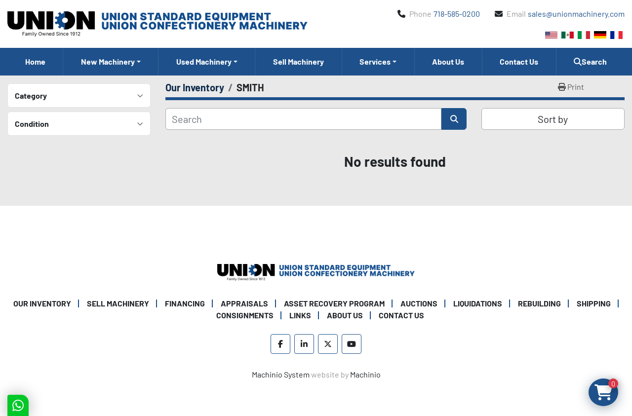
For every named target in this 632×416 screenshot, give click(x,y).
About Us (448, 61)
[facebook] (280, 344)
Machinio (365, 374)
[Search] (303, 119)
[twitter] (328, 344)
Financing (185, 303)
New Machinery (108, 61)
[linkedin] (304, 344)
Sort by (553, 119)
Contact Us (519, 61)
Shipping (594, 303)
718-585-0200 (457, 13)
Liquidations (477, 303)
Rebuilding (539, 303)
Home (35, 61)
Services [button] (375, 61)
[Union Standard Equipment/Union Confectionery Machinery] (316, 271)
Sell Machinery (298, 61)
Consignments (245, 315)
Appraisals (244, 303)
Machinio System (281, 374)
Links (300, 315)
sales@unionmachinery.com (576, 13)
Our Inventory (42, 303)
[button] (110, 62)
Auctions (418, 303)
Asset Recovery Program (334, 303)
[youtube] (351, 344)
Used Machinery (204, 61)
